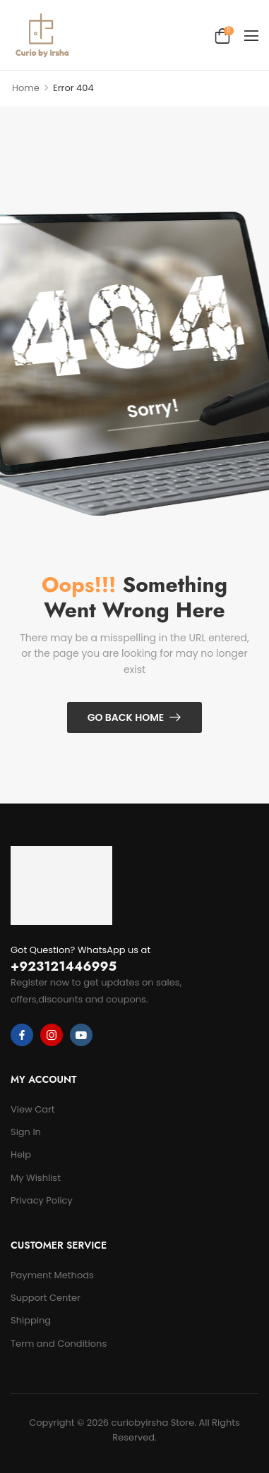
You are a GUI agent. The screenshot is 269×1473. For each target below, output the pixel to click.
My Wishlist (36, 1177)
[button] (251, 35)
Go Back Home (126, 717)
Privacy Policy (42, 1200)
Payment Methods (52, 1275)
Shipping (31, 1320)
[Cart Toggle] (222, 35)
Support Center (45, 1297)
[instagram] (51, 1035)
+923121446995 (63, 966)
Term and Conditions (59, 1343)
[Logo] (42, 35)
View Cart (33, 1109)
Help (21, 1154)
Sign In (26, 1132)
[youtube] (81, 1035)
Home (26, 88)
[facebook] (22, 1035)
